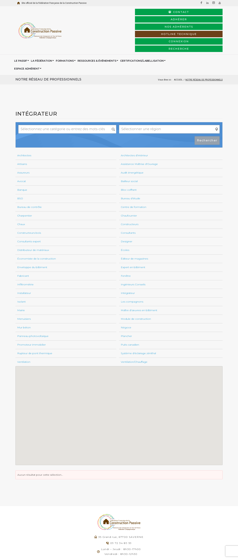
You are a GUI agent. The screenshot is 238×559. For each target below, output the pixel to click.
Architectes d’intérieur (134, 127)
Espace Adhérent (180, 40)
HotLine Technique (110, 24)
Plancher (126, 308)
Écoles (125, 221)
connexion (155, 24)
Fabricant (23, 247)
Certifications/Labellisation (142, 40)
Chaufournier (129, 187)
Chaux (21, 196)
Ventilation (23, 333)
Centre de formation (133, 178)
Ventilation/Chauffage (134, 333)
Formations (65, 40)
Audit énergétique (132, 144)
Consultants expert (29, 213)
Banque (22, 161)
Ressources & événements (97, 40)
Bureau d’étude (130, 170)
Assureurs (23, 144)
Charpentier (24, 187)
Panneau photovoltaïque (32, 308)
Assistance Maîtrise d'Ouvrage (139, 135)
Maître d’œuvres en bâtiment (139, 282)
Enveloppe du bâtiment (32, 239)
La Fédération (41, 40)
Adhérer (155, 16)
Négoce (126, 299)
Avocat (21, 153)
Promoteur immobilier (31, 316)
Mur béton (24, 299)
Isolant (21, 273)
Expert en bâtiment (133, 239)
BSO (20, 170)
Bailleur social (129, 153)
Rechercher (207, 112)
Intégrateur (128, 265)
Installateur (24, 265)
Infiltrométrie (25, 256)
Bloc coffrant (129, 161)
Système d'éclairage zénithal (138, 325)
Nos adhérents (200, 16)
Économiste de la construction (36, 230)
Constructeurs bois (29, 204)
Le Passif (20, 40)
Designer (126, 213)
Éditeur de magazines (134, 230)
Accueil (178, 51)
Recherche (200, 24)
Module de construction (136, 290)
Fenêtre (126, 247)
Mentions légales (135, 551)
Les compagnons (132, 273)
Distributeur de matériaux (33, 221)
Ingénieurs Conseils (133, 256)
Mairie (21, 282)
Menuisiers (24, 290)
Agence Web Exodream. (109, 551)
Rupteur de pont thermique (34, 325)
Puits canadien (130, 316)
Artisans (22, 135)
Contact (109, 16)
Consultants (128, 204)
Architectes (24, 127)
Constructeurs (129, 196)
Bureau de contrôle (29, 178)
